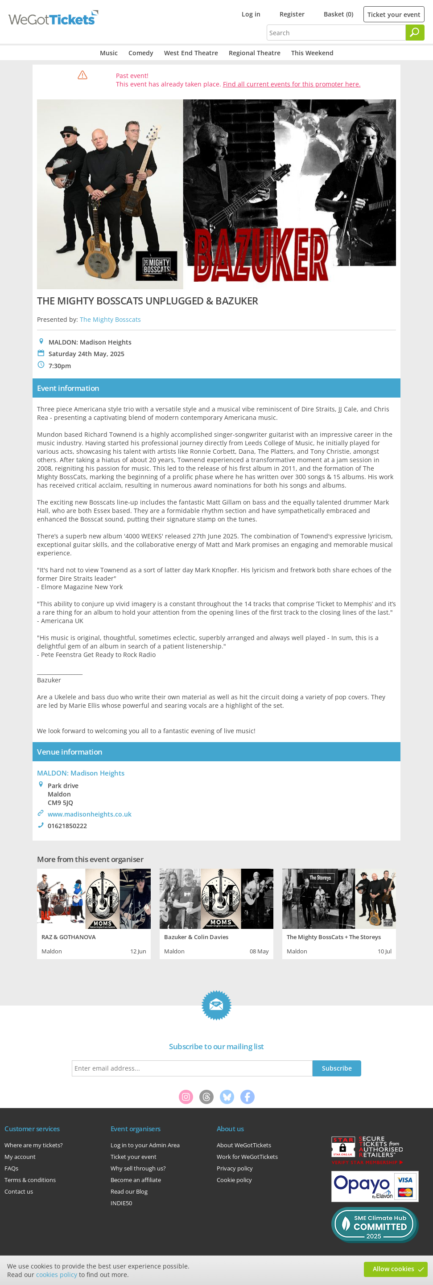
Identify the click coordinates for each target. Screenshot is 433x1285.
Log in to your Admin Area (145, 1145)
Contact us (18, 1191)
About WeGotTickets (244, 1145)
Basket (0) (338, 14)
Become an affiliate (136, 1180)
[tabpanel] (94, 912)
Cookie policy (234, 1180)
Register (292, 14)
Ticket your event (394, 14)
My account (20, 1157)
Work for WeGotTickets (247, 1157)
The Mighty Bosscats (110, 319)
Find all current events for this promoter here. (292, 84)
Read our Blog (129, 1191)
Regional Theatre (254, 53)
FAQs (11, 1168)
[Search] (415, 33)
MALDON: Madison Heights (80, 772)
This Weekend (312, 53)
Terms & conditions (30, 1180)
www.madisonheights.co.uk (90, 814)
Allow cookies (393, 1268)
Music (109, 53)
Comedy (140, 53)
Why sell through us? (138, 1168)
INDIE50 (121, 1203)
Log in (251, 14)
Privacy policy (235, 1168)
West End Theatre (191, 53)
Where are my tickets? (33, 1145)
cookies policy (56, 1274)
